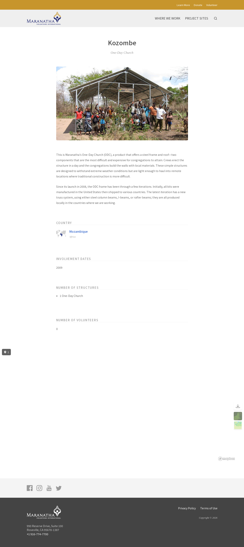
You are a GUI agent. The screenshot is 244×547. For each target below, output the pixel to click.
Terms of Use (208, 508)
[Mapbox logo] (226, 459)
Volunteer (211, 5)
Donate (198, 5)
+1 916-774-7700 (37, 534)
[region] (122, 405)
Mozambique (78, 231)
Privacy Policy (187, 508)
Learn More (183, 5)
